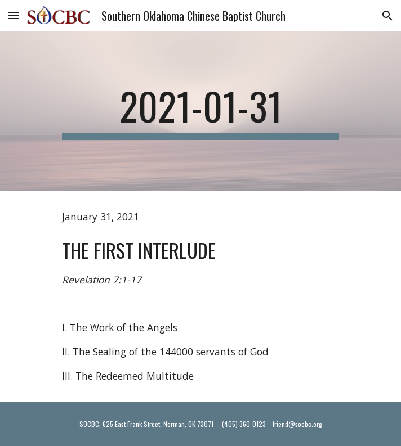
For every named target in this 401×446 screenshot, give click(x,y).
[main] (200, 111)
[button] (13, 15)
